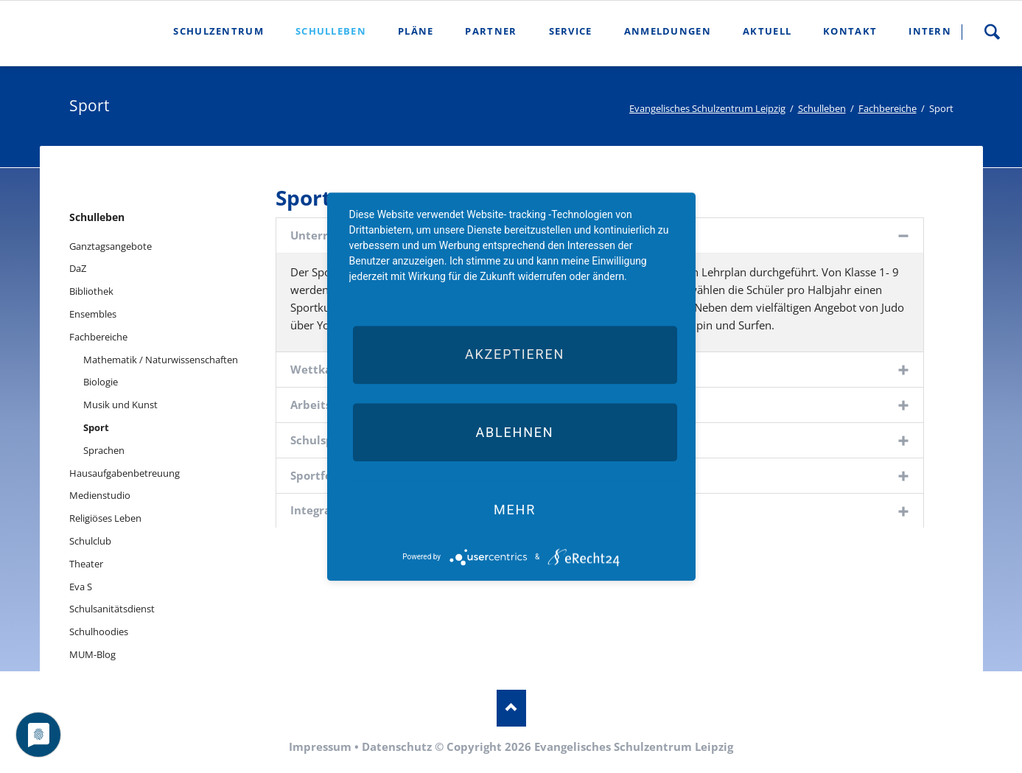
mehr (515, 509)
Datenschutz (397, 746)
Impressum (320, 746)
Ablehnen (514, 432)
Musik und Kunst (120, 404)
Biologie (100, 381)
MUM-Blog (92, 654)
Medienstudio (99, 495)
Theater (86, 563)
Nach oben (511, 708)
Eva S (80, 586)
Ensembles (92, 314)
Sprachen (104, 450)
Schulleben (822, 108)
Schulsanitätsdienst (112, 608)
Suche (992, 31)
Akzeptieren (514, 355)
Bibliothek (91, 291)
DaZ (77, 268)
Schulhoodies (98, 631)
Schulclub (90, 541)
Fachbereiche (887, 108)
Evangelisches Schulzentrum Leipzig (707, 108)
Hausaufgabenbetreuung (124, 473)
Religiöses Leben (105, 518)
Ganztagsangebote (110, 246)
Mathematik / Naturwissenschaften (160, 359)
